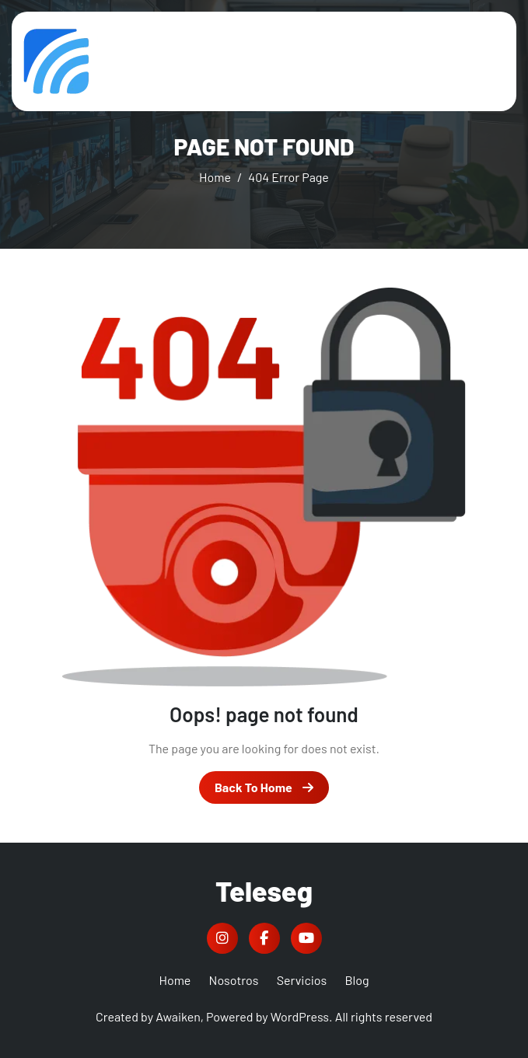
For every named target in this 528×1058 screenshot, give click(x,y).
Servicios (302, 979)
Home (175, 979)
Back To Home (264, 787)
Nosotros (234, 979)
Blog (356, 979)
